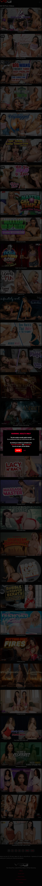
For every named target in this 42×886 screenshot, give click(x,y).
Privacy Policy (27, 444)
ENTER (18, 450)
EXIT (24, 450)
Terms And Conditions (16, 444)
